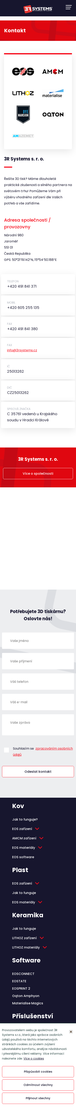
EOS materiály (23, 847)
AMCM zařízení (24, 838)
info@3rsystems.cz (22, 350)
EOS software (23, 857)
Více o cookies (34, 1058)
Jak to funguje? (25, 819)
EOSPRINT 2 (21, 988)
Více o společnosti (38, 473)
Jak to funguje (24, 892)
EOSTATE (19, 981)
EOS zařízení (22, 829)
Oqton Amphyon (25, 996)
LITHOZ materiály (26, 947)
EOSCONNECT (23, 973)
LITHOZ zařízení (24, 938)
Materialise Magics (27, 1003)
